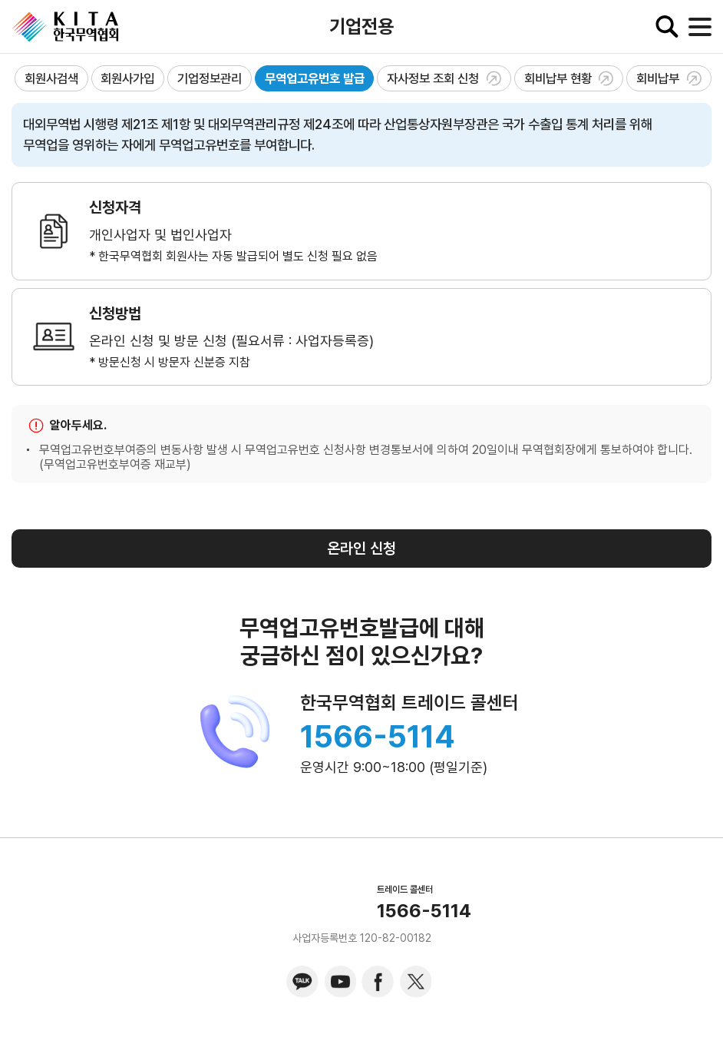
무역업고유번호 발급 (315, 78)
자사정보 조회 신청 (444, 78)
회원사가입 (127, 78)
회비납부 (669, 78)
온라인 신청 (361, 548)
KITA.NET (65, 27)
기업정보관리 (209, 78)
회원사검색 (51, 78)
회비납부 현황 (569, 78)
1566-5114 (377, 736)
